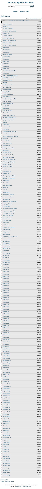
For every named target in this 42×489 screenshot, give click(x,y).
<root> (9, 20)
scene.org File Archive (21, 2)
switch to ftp (4, 479)
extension (34, 18)
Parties (15, 11)
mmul (27, 20)
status (30, 486)
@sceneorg (25, 486)
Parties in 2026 (24, 11)
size (38, 18)
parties (14, 20)
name (31, 18)
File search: (11, 6)
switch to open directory (7, 481)
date (40, 18)
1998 (17, 20)
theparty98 (22, 20)
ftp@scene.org (18, 486)
